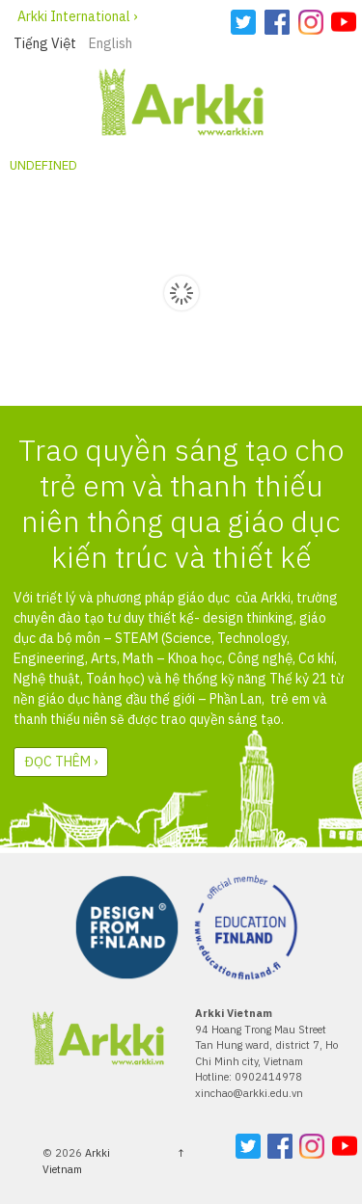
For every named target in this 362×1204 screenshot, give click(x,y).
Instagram (310, 22)
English (110, 43)
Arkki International (73, 16)
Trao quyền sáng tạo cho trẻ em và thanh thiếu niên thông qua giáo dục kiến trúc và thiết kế (181, 504)
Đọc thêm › (60, 761)
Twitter (243, 22)
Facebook (277, 22)
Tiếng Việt (45, 43)
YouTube (343, 22)
